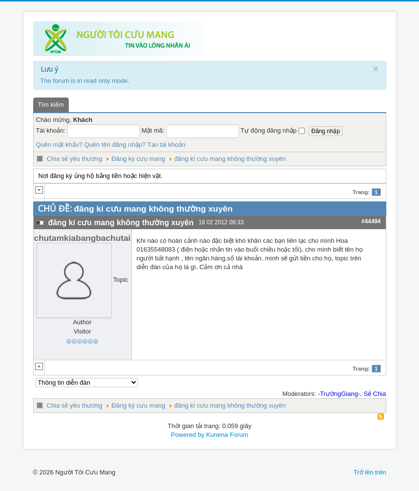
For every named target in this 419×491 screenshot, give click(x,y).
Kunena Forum (227, 434)
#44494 (371, 221)
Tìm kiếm (51, 104)
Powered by (187, 434)
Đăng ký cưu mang (138, 158)
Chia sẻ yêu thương (74, 158)
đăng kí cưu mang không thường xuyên (229, 158)
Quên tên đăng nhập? (115, 144)
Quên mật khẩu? (59, 144)
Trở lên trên (370, 472)
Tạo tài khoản (166, 144)
